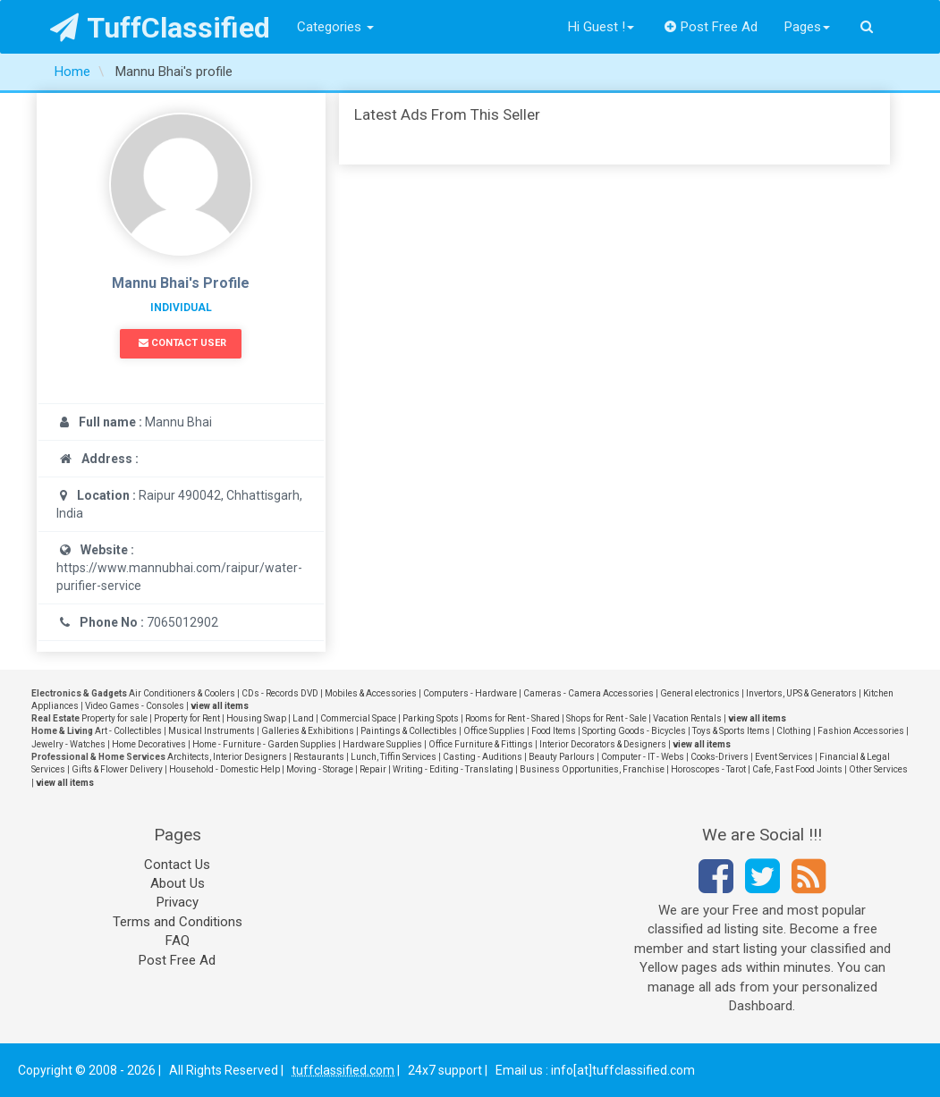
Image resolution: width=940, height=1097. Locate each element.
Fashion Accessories (860, 731)
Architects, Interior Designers (227, 757)
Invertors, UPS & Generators (801, 693)
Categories (335, 27)
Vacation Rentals (687, 718)
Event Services (784, 757)
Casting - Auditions (482, 757)
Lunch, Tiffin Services (393, 757)
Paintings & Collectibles (408, 731)
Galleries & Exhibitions (307, 731)
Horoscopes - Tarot (708, 769)
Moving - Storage (319, 769)
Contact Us (177, 865)
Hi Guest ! (601, 27)
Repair (373, 769)
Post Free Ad (711, 27)
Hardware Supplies (382, 744)
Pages (807, 27)
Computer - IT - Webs (642, 757)
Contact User (182, 343)
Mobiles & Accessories (371, 693)
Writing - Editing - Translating (453, 769)
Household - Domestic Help (224, 769)
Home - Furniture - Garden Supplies (264, 744)
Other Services (878, 769)
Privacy (178, 902)
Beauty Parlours (562, 757)
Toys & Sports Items (731, 731)
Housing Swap (256, 718)
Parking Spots (430, 718)
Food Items (553, 731)
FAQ (177, 940)
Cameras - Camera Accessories (588, 693)
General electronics (700, 693)
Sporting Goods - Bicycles (634, 731)
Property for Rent (187, 718)
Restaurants (318, 757)
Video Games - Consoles (134, 706)
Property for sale (114, 718)
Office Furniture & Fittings (480, 744)
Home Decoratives (149, 744)
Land (303, 718)
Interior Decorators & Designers (602, 744)
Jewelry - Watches (68, 744)
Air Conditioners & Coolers (182, 693)
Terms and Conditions (177, 922)
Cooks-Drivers (719, 757)
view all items (220, 706)
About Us (177, 883)
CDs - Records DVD (279, 693)
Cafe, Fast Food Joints (797, 769)
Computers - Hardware (470, 693)
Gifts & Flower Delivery (117, 769)
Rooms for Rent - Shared (512, 718)
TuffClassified (160, 28)
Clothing (793, 731)
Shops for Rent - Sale (606, 718)
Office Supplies (494, 731)
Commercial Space (358, 718)
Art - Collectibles (128, 731)
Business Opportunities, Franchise (592, 769)
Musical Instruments (211, 731)
